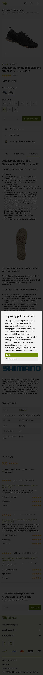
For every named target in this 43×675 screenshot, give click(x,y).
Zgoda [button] (8, 355)
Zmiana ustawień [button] (12, 359)
